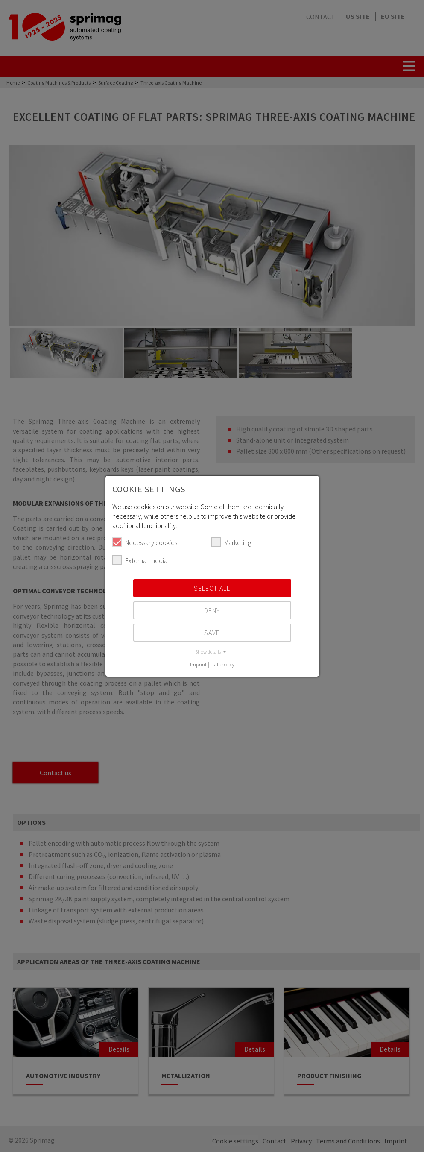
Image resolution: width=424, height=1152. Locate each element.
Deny (212, 610)
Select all (212, 588)
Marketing (231, 542)
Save (212, 632)
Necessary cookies (144, 542)
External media (139, 560)
